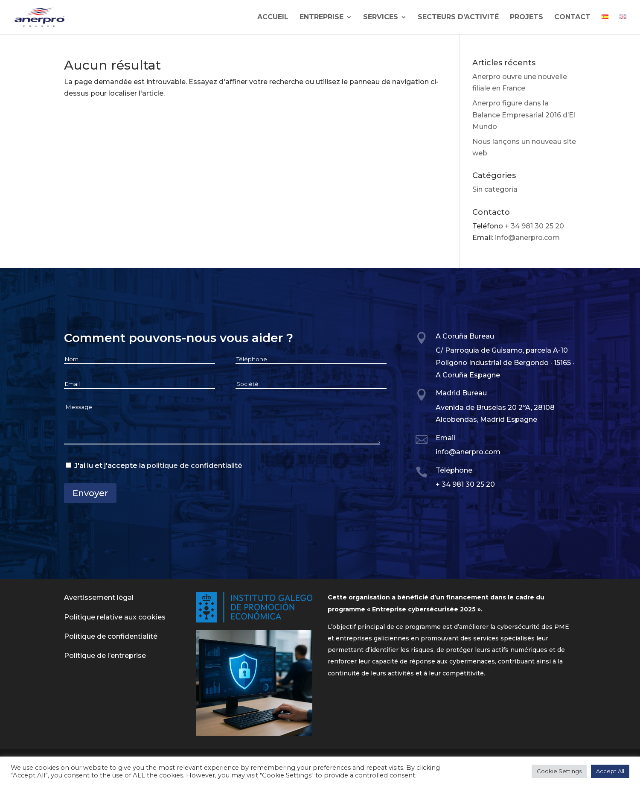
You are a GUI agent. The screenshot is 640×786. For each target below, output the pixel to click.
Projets (526, 17)
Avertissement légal (99, 597)
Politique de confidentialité (110, 636)
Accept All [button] (610, 771)
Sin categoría (495, 189)
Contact (572, 17)
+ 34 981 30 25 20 (534, 226)
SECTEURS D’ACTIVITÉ (458, 17)
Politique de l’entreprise (105, 656)
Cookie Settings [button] (559, 771)
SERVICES (380, 17)
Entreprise (321, 17)
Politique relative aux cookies (115, 617)
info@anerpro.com (527, 238)
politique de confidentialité (194, 466)
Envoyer (90, 493)
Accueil (272, 17)
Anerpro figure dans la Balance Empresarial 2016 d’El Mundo (523, 114)
